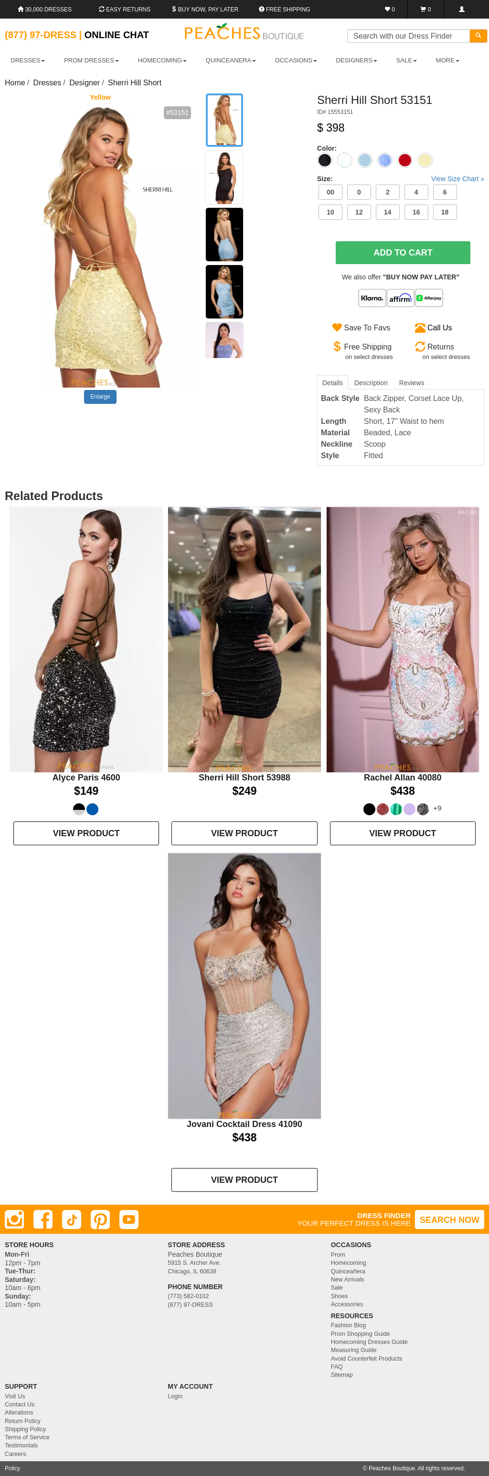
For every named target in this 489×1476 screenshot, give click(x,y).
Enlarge (100, 396)
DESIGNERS (357, 60)
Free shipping (284, 9)
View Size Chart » (457, 179)
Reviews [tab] (412, 383)
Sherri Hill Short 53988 (244, 777)
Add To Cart (403, 252)
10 (330, 212)
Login (175, 1396)
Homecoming (348, 1263)
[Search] (478, 36)
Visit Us (15, 1396)
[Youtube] (128, 1219)
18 (445, 212)
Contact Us (19, 1404)
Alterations (19, 1412)
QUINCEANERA (231, 60)
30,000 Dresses (45, 9)
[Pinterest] (100, 1219)
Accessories (347, 1304)
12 (359, 212)
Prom (338, 1254)
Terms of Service (27, 1437)
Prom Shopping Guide (360, 1334)
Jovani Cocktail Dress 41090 (244, 1124)
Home (15, 83)
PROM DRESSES (91, 60)
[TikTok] (71, 1219)
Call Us (439, 328)
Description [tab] (371, 383)
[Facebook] (43, 1219)
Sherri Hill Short (134, 83)
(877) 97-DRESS (190, 1305)
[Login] (461, 9)
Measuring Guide (354, 1350)
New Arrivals (347, 1279)
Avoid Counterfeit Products (367, 1358)
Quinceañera (348, 1271)
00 (330, 192)
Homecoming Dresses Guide (369, 1342)
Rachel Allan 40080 (402, 777)
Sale (337, 1287)
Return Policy (23, 1421)
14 (388, 212)
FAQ (337, 1366)
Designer (84, 83)
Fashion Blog (348, 1325)
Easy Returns (124, 9)
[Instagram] (14, 1219)
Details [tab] (332, 383)
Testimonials (21, 1445)
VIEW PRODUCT (86, 833)
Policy (12, 1468)
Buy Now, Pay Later (205, 9)
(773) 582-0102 (188, 1296)
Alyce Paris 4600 (86, 777)
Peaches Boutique (392, 1468)
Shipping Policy (25, 1429)
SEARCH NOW (449, 1220)
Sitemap (342, 1375)
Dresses (47, 83)
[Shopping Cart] (426, 9)
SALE (406, 60)
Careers (15, 1454)
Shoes (339, 1296)
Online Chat (117, 35)
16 (416, 212)
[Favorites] (390, 9)
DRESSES (28, 60)
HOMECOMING (162, 60)
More (447, 60)
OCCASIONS (296, 60)
